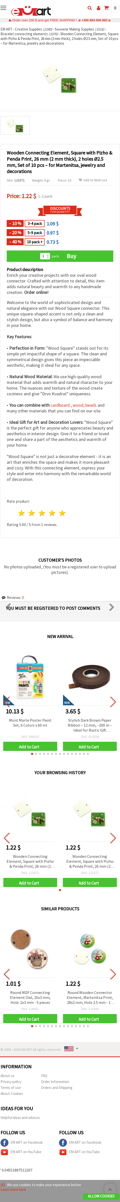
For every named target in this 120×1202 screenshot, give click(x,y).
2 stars (32, 513)
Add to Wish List (93, 180)
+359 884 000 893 (94, 20)
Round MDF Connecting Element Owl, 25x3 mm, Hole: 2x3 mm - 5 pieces (30, 997)
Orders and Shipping (56, 1087)
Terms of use (10, 1087)
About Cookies (11, 1093)
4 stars (52, 513)
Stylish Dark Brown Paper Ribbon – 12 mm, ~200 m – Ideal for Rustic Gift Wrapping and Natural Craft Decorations (89, 725)
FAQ (44, 1075)
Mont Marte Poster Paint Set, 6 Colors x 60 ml (30, 723)
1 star (22, 513)
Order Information (55, 1081)
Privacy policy (10, 1081)
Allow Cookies (101, 1196)
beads (91, 405)
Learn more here (13, 1189)
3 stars (42, 513)
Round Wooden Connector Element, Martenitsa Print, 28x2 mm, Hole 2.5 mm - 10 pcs (90, 998)
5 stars (62, 513)
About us (7, 1075)
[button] (32, 754)
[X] (2, 1184)
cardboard (60, 405)
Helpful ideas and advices (20, 1117)
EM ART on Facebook (21, 1143)
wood (78, 405)
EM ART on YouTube (20, 1152)
